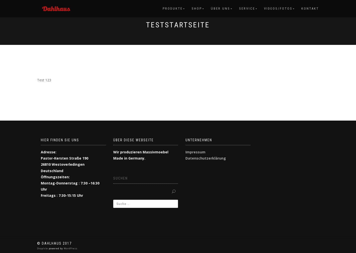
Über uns (220, 8)
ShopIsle (43, 248)
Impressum (195, 152)
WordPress (70, 248)
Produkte (173, 8)
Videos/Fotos (278, 8)
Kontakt (310, 8)
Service (247, 8)
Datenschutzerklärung (205, 158)
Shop (197, 8)
